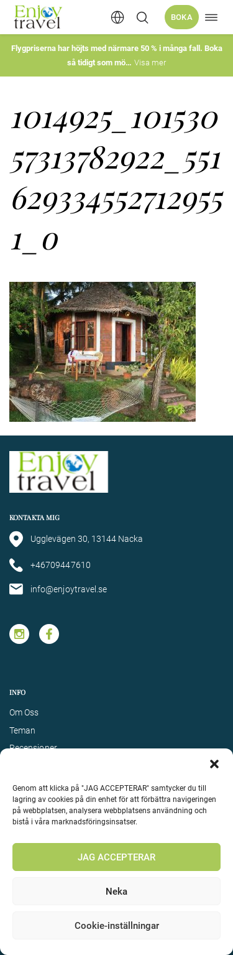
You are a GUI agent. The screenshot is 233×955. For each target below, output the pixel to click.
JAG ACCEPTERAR (116, 857)
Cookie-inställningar (117, 925)
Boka (182, 17)
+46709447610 (50, 565)
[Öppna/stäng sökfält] (142, 17)
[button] (214, 764)
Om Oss (24, 712)
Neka (116, 891)
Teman (22, 730)
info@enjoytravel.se (58, 589)
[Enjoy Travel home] (38, 17)
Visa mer (150, 62)
